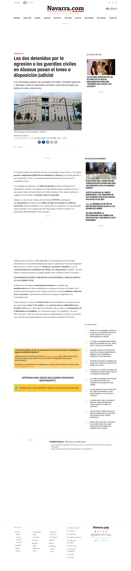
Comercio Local (50, 356)
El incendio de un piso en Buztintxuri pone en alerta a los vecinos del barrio (100, 206)
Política (18, 534)
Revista (78, 18)
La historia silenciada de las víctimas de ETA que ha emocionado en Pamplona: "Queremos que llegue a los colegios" (100, 81)
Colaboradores (37, 532)
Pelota (35, 551)
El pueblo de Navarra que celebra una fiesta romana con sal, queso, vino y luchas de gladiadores (103, 343)
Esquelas (113, 18)
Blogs (34, 534)
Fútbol (34, 546)
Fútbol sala (53, 534)
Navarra (17, 18)
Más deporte (53, 537)
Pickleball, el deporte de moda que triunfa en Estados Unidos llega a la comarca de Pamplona (103, 372)
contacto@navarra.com (24, 366)
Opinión (37, 18)
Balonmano (53, 532)
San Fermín (89, 18)
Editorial (18, 551)
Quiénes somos (74, 528)
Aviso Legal (72, 546)
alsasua (20, 147)
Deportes (57, 18)
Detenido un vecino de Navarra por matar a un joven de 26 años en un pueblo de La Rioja (103, 363)
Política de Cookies (75, 537)
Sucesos (18, 537)
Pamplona (27, 18)
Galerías (52, 549)
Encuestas (36, 537)
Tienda (71, 558)
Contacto (72, 531)
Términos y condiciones (75, 442)
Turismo (71, 554)
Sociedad (18, 542)
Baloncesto (36, 548)
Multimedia (101, 18)
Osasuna (46, 18)
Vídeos (52, 551)
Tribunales (19, 539)
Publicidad (72, 534)
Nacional (68, 18)
